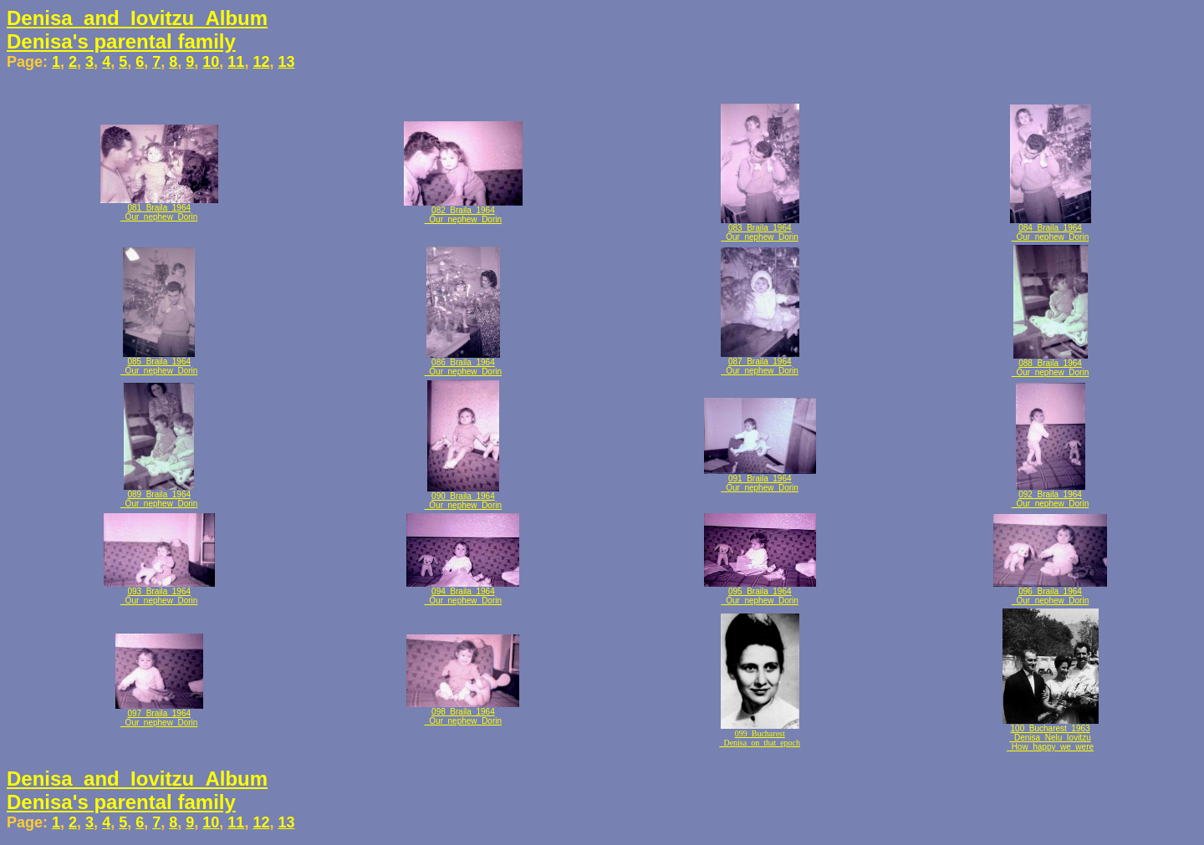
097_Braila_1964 (159, 713)
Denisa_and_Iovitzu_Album (137, 18)
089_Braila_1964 (159, 494)
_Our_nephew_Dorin (158, 216)
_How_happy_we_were (1050, 746)
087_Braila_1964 (760, 361)
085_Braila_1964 (159, 361)
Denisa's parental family (121, 41)
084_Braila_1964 (1050, 227)
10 (210, 61)
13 (286, 61)
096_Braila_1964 (1050, 591)
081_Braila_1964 (159, 207)
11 (235, 61)
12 (261, 61)
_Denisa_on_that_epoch (759, 742)
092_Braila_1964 (1050, 494)
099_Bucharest (760, 733)
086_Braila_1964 (463, 362)
